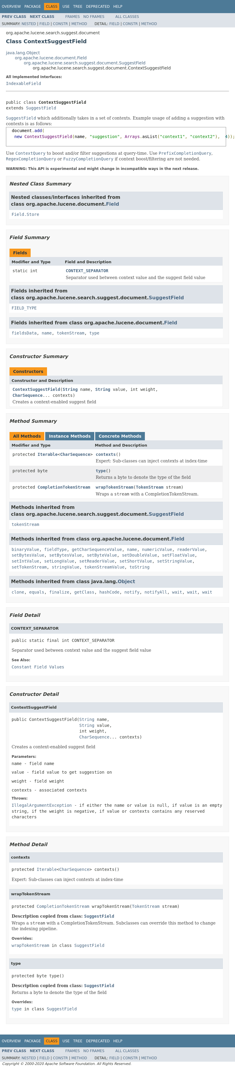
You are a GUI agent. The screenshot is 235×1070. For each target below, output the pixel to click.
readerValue (191, 549)
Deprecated (98, 6)
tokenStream (70, 333)
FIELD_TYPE (24, 308)
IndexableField (23, 83)
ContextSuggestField (36, 389)
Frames (72, 17)
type (94, 333)
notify (132, 592)
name (47, 333)
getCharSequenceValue (97, 549)
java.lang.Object (23, 52)
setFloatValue (178, 555)
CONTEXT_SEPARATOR (87, 270)
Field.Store (25, 214)
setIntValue (25, 561)
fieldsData (24, 333)
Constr (60, 24)
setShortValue (135, 561)
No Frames (93, 17)
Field (44, 24)
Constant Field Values (38, 667)
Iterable (47, 454)
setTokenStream (29, 567)
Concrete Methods (120, 436)
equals (36, 592)
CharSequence (27, 395)
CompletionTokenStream (63, 487)
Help (118, 6)
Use (66, 6)
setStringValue (174, 561)
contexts (106, 454)
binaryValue (25, 549)
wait (177, 592)
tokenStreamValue (104, 567)
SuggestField (41, 108)
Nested (28, 24)
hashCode (109, 592)
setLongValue (59, 561)
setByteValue (102, 555)
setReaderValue (97, 561)
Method (79, 24)
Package (32, 6)
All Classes (127, 17)
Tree (77, 6)
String (70, 389)
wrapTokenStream (114, 487)
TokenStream (150, 487)
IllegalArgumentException (42, 805)
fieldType (55, 549)
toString (139, 567)
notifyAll (156, 592)
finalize (59, 592)
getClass (84, 592)
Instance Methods (69, 436)
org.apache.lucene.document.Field (51, 57)
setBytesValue (28, 555)
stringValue (65, 567)
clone (18, 592)
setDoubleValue (139, 555)
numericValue (157, 549)
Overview (11, 6)
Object (126, 581)
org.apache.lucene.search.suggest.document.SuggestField (84, 63)
